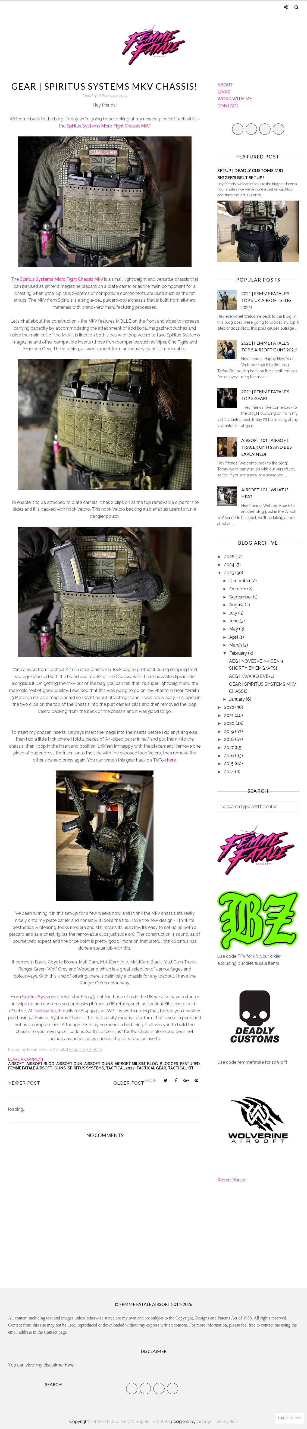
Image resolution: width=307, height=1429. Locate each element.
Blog (152, 1064)
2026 (230, 556)
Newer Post (24, 1083)
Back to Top (290, 1418)
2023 (229, 572)
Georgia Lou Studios (217, 1421)
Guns (60, 1068)
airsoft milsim (130, 1064)
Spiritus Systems (38, 996)
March (236, 645)
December (240, 580)
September (241, 597)
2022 (229, 707)
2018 (229, 739)
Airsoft (16, 1064)
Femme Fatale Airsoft (30, 1068)
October (238, 588)
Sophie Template (153, 1421)
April (234, 637)
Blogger (169, 1064)
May (234, 629)
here (171, 760)
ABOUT (225, 85)
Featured (190, 1064)
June (234, 620)
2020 (230, 723)
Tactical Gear (151, 1068)
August (237, 604)
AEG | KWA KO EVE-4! (251, 676)
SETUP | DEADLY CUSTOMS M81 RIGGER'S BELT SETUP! (250, 174)
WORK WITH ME (234, 98)
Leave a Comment (26, 1059)
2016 (229, 755)
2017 (229, 747)
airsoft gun (69, 1064)
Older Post (128, 1083)
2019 (229, 731)
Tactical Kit (45, 1010)
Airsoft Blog (40, 1064)
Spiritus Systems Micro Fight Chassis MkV (108, 126)
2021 (229, 715)
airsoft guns (98, 1064)
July (233, 613)
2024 (230, 564)
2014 (229, 771)
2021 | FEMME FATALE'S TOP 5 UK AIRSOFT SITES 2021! (266, 300)
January (237, 699)
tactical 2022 (120, 1068)
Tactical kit (181, 1068)
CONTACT (228, 105)
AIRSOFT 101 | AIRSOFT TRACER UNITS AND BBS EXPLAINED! (266, 447)
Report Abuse (231, 1179)
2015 (229, 763)
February (238, 653)
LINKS (223, 92)
